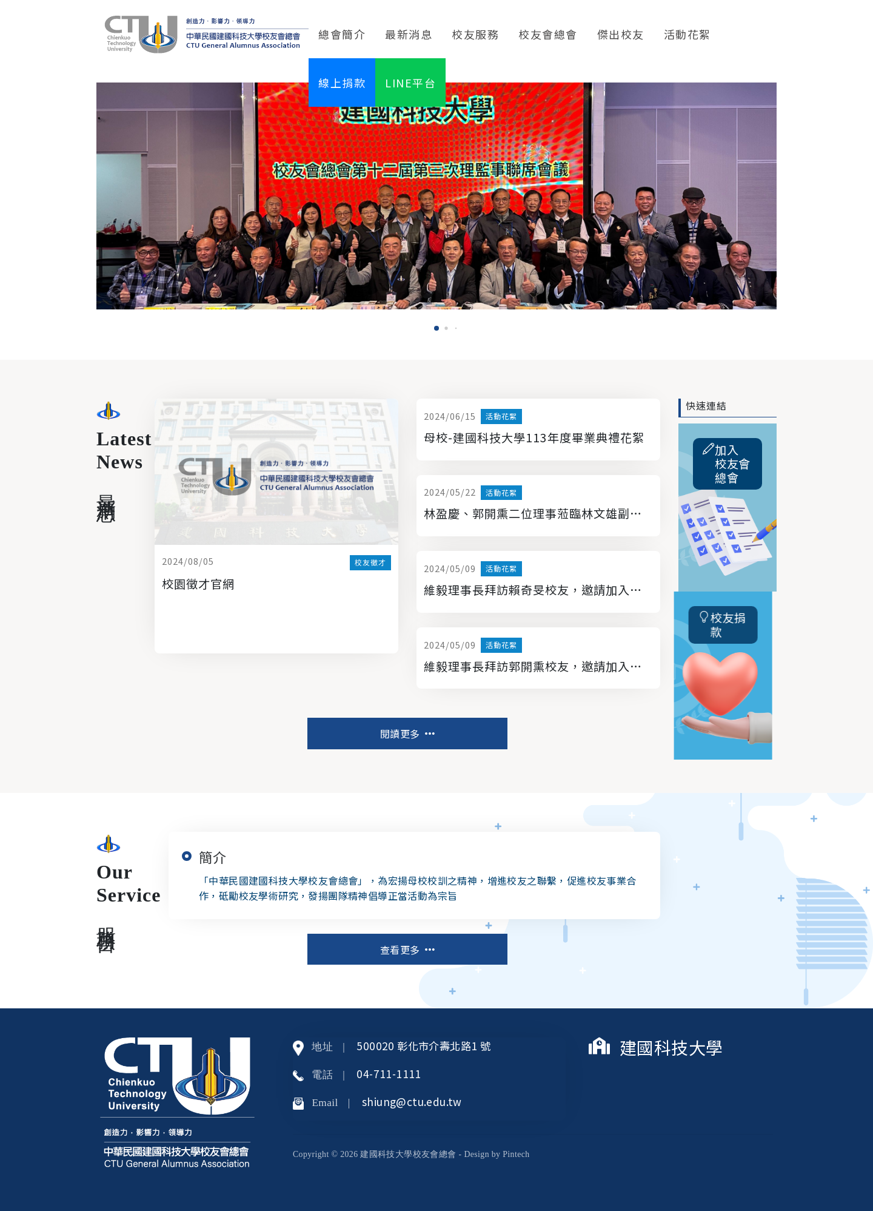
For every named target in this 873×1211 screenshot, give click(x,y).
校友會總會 (548, 34)
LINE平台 (410, 82)
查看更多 (407, 949)
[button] (436, 328)
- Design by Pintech (494, 1154)
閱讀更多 (407, 733)
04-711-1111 (388, 1073)
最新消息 (408, 34)
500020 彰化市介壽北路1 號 (423, 1045)
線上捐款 (342, 82)
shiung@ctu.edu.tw (412, 1101)
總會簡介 (342, 34)
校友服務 (475, 34)
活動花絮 (687, 34)
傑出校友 (620, 34)
